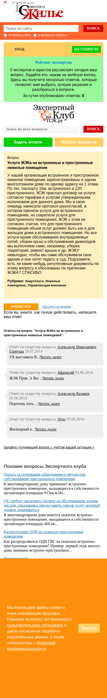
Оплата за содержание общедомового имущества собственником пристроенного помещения (44, 476)
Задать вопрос (28, 142)
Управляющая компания (47, 285)
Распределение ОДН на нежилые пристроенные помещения (43, 534)
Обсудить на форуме (56, 306)
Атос (61, 419)
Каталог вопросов (78, 142)
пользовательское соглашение (35, 625)
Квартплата (34, 281)
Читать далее (51, 357)
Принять (89, 628)
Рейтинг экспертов (53, 62)
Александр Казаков (73, 393)
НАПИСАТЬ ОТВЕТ (21, 307)
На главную (86, 49)
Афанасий (65, 372)
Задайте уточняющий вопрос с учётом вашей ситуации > (49, 447)
